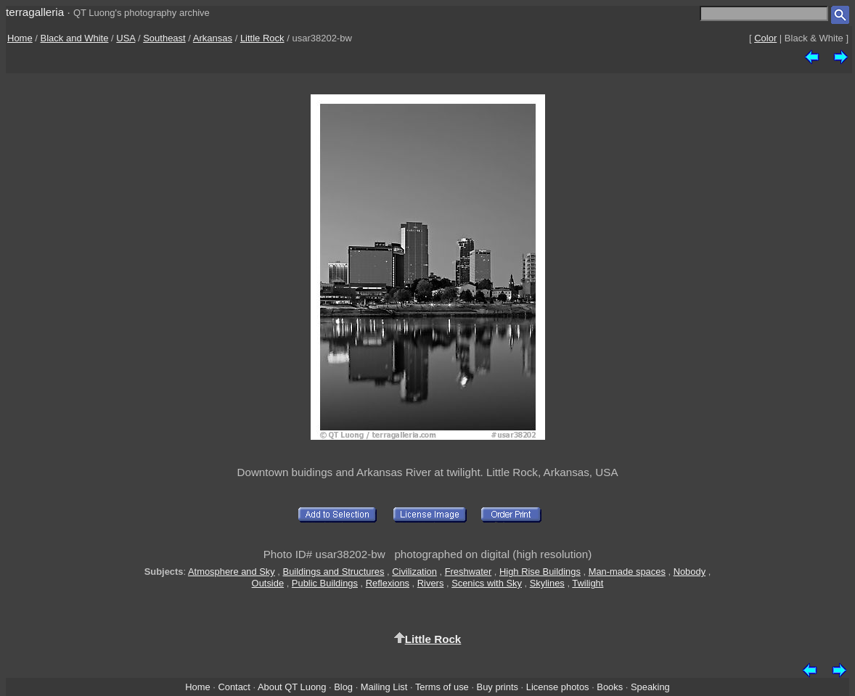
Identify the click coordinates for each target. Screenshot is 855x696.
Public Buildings (325, 583)
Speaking (650, 686)
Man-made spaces (627, 571)
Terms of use (442, 686)
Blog (343, 686)
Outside (268, 583)
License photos (557, 686)
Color (765, 38)
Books (610, 686)
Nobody (690, 571)
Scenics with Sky (486, 583)
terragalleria (35, 12)
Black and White (75, 38)
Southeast (164, 38)
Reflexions (387, 583)
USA (125, 38)
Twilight (587, 583)
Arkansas (212, 38)
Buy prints (497, 686)
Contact (234, 686)
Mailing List (384, 686)
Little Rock (262, 38)
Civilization (414, 571)
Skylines (547, 583)
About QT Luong (292, 686)
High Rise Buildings (540, 571)
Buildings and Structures (334, 571)
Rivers (430, 583)
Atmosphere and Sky (231, 571)
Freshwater (468, 571)
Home (20, 38)
